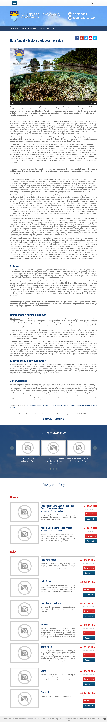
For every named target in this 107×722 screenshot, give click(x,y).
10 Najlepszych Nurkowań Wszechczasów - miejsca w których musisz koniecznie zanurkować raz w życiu (53, 406)
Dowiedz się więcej (30, 718)
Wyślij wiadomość (84, 18)
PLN (93, 3)
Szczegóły (90, 519)
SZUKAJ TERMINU (53, 419)
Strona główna (15, 28)
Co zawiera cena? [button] (91, 509)
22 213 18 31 (80, 14)
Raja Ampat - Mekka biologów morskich (42, 28)
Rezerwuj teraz (91, 514)
